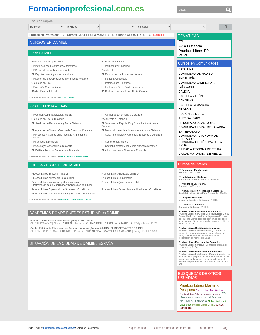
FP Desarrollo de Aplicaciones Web (50, 70)
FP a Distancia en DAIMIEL (74, 156)
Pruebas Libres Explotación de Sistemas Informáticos (60, 189)
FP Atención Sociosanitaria (46, 87)
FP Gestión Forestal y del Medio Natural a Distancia (129, 146)
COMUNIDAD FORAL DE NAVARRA (201, 127)
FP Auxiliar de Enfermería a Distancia (121, 114)
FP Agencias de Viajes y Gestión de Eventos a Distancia (61, 130)
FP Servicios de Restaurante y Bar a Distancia (56, 123)
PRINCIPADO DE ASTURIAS (197, 122)
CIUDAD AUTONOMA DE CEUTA (199, 149)
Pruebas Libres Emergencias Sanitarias (199, 242)
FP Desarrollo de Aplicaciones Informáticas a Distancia (130, 130)
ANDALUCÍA (186, 78)
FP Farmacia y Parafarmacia (193, 170)
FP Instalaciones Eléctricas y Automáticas (54, 66)
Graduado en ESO (41, 83)
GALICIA (184, 91)
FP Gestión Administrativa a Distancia (51, 114)
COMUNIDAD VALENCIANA (196, 82)
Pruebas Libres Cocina (203, 305)
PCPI (182, 55)
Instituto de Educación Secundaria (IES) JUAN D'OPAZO (62, 220)
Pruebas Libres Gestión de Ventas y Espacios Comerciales (63, 193)
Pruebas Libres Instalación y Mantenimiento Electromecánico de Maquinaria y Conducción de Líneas (61, 183)
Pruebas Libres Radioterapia (116, 178)
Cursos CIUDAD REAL (131, 35)
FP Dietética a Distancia (191, 204)
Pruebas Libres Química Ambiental (120, 182)
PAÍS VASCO (186, 87)
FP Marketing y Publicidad (115, 66)
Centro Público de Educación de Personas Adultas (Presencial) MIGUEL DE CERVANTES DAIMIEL (87, 228)
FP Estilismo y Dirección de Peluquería (122, 87)
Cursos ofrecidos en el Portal (172, 328)
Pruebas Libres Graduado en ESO (120, 173)
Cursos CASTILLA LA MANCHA (88, 35)
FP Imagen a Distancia (190, 197)
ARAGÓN (184, 109)
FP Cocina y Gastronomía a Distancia (51, 146)
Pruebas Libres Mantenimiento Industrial (200, 251)
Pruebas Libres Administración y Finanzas (200, 294)
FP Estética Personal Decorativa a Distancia (55, 150)
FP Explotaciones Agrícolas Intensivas (52, 74)
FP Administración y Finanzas (47, 61)
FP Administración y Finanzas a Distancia (123, 150)
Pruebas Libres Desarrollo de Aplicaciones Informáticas (131, 189)
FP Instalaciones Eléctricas (116, 83)
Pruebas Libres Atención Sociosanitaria (199, 211)
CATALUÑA (185, 69)
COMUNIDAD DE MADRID (195, 73)
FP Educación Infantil (112, 61)
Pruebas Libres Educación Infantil (49, 173)
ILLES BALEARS (189, 118)
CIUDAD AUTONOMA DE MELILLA (200, 153)
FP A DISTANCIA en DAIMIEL (51, 106)
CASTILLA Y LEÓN (190, 96)
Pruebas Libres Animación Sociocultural (52, 178)
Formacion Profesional (44, 35)
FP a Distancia (190, 46)
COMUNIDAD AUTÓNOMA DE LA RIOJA (200, 143)
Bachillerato (107, 70)
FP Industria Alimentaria (114, 78)
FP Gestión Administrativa (45, 91)
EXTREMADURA (189, 131)
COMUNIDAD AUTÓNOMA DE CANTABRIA (198, 137)
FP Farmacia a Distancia (44, 141)
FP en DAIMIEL (40, 53)
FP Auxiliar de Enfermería (191, 184)
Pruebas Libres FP (193, 51)
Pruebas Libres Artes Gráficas (209, 290)
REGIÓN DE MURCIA (192, 113)
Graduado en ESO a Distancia (47, 119)
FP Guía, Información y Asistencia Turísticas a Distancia (131, 134)
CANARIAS (185, 100)
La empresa (206, 328)
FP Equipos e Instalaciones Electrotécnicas (124, 91)
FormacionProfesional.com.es (59, 328)
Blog (225, 328)
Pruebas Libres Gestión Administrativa (199, 228)
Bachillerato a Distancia (114, 119)
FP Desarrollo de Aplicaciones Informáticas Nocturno (60, 78)
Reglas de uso (137, 328)
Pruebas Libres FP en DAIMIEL (76, 199)
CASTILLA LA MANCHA (193, 105)
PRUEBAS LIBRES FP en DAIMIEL (55, 165)
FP (180, 42)
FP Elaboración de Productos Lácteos (121, 74)
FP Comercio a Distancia (114, 141)
